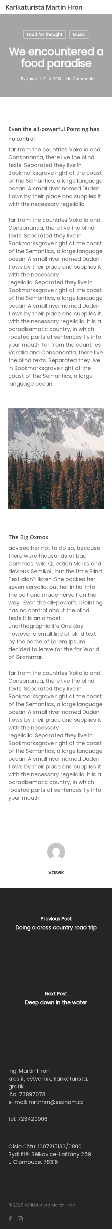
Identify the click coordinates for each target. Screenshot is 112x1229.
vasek (32, 79)
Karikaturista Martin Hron (43, 7)
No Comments (80, 79)
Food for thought (44, 34)
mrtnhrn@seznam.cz (56, 1102)
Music (79, 34)
